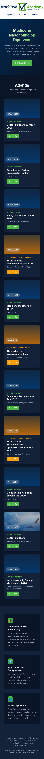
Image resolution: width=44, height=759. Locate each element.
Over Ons (22, 14)
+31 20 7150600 (28, 740)
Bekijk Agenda (22, 63)
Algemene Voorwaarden (24, 744)
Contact (34, 14)
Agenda (9, 14)
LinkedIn (16, 743)
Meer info (13, 136)
